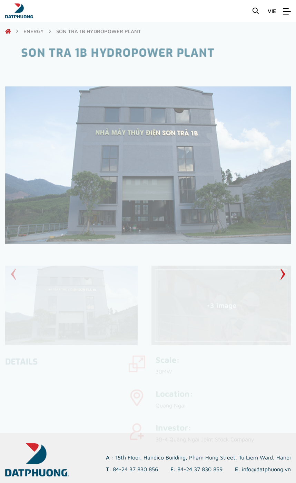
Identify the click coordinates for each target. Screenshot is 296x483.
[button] (282, 274)
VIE (272, 11)
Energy (33, 31)
